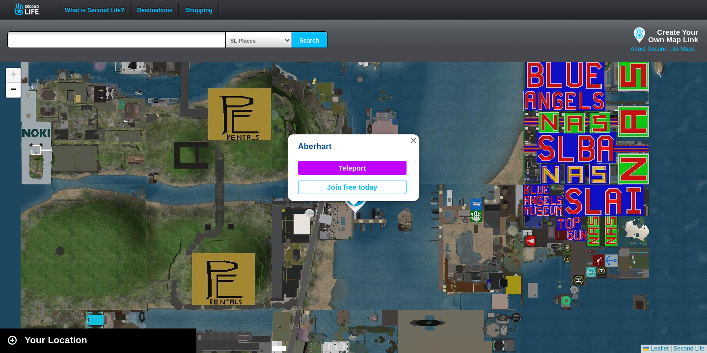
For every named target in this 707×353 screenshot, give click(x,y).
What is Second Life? (94, 9)
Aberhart (315, 146)
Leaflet (655, 348)
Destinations (154, 9)
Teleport (352, 168)
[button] (413, 140)
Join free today (352, 187)
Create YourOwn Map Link (673, 36)
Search (309, 40)
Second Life (32, 9)
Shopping (198, 9)
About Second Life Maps (662, 49)
